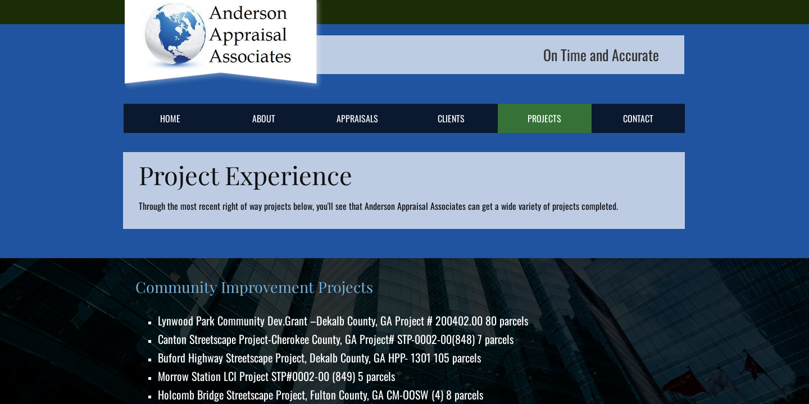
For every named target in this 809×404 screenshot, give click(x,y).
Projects (544, 118)
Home (170, 118)
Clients (451, 118)
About (263, 118)
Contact (638, 118)
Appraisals (357, 118)
